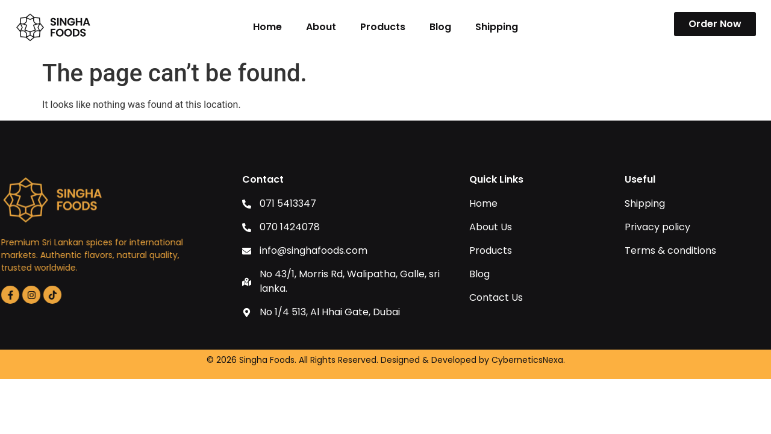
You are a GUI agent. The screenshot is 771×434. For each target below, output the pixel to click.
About (321, 27)
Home (267, 27)
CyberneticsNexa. (528, 360)
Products (382, 27)
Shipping (496, 27)
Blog (440, 27)
